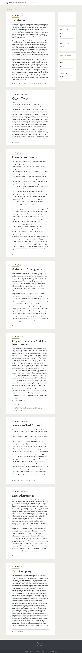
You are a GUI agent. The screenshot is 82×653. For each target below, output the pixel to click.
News (15, 83)
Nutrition (62, 40)
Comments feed (63, 73)
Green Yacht (20, 98)
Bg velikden (10, 2)
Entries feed (62, 70)
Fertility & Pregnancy (64, 43)
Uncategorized (19, 631)
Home (8, 9)
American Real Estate (26, 425)
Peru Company (21, 571)
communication (29, 83)
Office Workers (63, 46)
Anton (26, 16)
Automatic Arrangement (28, 269)
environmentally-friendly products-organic (28, 408)
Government (38, 83)
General (16, 142)
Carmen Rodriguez (24, 157)
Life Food (62, 33)
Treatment (19, 20)
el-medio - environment (29, 407)
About (33, 2)
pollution (23, 410)
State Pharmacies (23, 496)
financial (25, 480)
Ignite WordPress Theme (34, 651)
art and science (27, 326)
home (45, 83)
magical (16, 410)
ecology (18, 407)
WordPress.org (63, 76)
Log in (61, 66)
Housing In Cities (64, 36)
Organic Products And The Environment (29, 342)
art (22, 83)
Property (32, 480)
